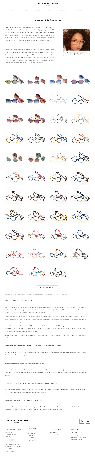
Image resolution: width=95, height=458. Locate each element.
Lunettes (24, 11)
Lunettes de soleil (54, 435)
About (37, 11)
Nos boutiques (62, 11)
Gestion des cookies (76, 439)
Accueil (12, 11)
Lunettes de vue (53, 433)
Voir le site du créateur (47, 287)
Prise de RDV (81, 11)
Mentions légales (76, 435)
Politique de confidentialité (78, 437)
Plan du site (74, 433)
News (49, 11)
